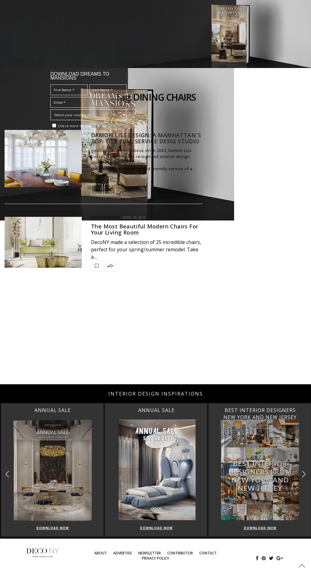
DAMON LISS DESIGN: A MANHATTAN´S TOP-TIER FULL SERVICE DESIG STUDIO (146, 138)
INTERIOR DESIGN (105, 217)
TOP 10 (97, 126)
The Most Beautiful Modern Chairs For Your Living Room (144, 229)
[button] (304, 474)
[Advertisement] (155, 335)
